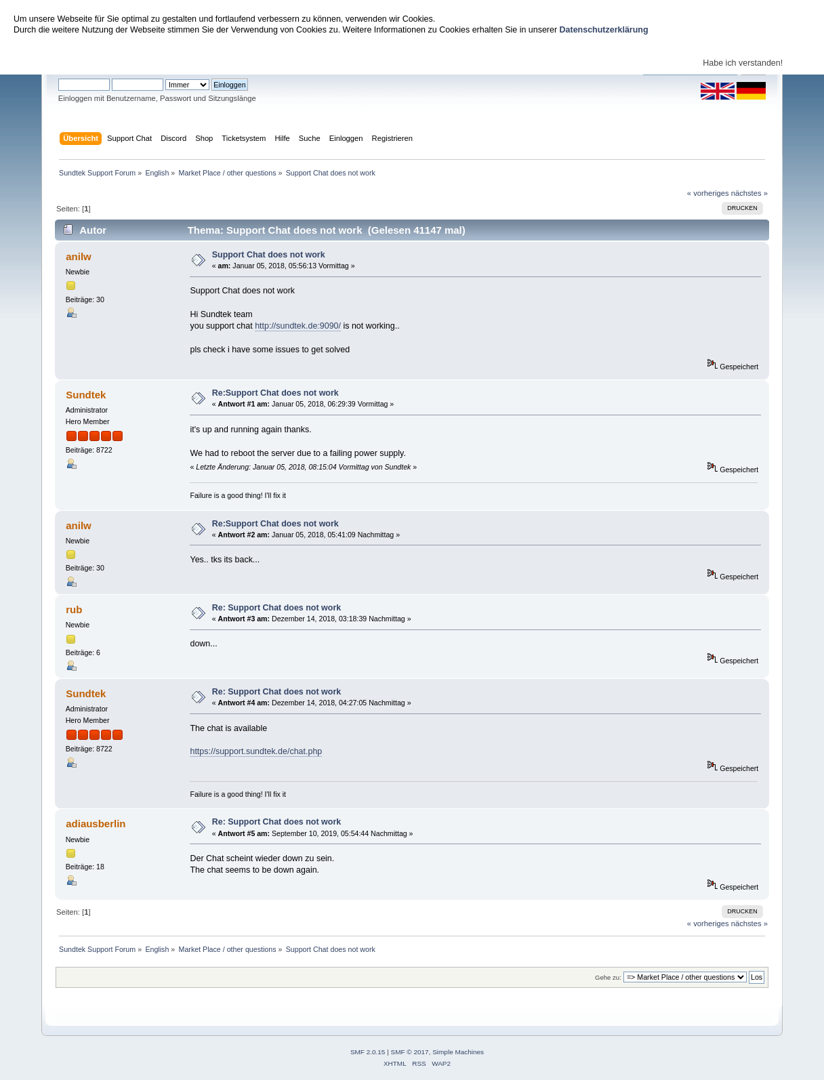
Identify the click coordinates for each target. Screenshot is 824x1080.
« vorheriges (708, 193)
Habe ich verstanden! (743, 63)
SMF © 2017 (410, 1052)
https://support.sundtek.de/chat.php (256, 751)
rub (74, 609)
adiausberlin (95, 823)
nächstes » (749, 193)
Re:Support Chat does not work (275, 393)
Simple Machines (458, 1052)
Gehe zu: (608, 977)
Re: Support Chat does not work (277, 607)
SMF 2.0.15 (368, 1052)
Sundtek (86, 394)
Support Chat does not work (268, 254)
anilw (78, 256)
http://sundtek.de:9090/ (298, 326)
